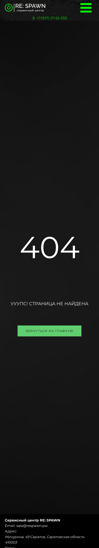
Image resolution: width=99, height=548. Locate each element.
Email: (10, 526)
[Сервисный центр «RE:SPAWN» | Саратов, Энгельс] (25, 8)
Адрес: (11, 531)
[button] (49, 330)
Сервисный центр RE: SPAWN (32, 520)
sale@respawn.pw (32, 526)
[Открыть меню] (86, 7)
